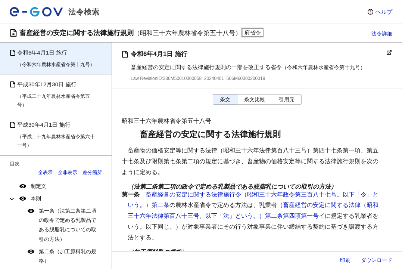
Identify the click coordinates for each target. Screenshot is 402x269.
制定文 (38, 186)
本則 (36, 198)
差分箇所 (92, 172)
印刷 (345, 260)
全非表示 (67, 172)
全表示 (45, 172)
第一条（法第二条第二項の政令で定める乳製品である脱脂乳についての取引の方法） (67, 225)
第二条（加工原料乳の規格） (67, 256)
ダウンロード (376, 260)
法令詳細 (381, 34)
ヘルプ (383, 12)
